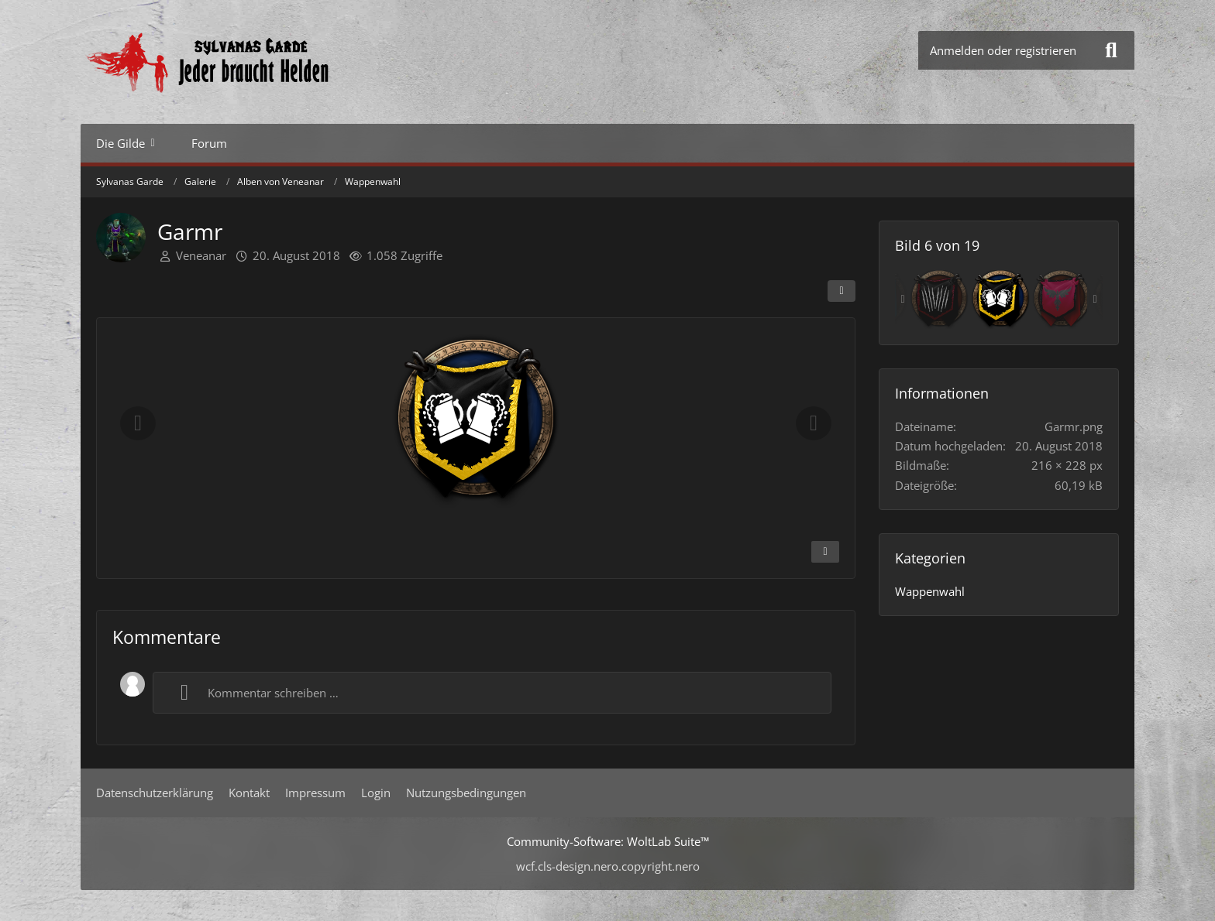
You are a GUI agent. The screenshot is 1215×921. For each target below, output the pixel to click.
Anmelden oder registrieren (1003, 50)
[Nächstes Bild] (813, 423)
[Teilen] (841, 291)
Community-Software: (608, 841)
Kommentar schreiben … (254, 692)
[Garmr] (1000, 299)
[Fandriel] (939, 299)
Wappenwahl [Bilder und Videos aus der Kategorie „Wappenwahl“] (930, 591)
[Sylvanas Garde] (255, 62)
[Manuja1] (1061, 299)
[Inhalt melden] (825, 552)
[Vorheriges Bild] (138, 423)
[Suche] (1111, 50)
